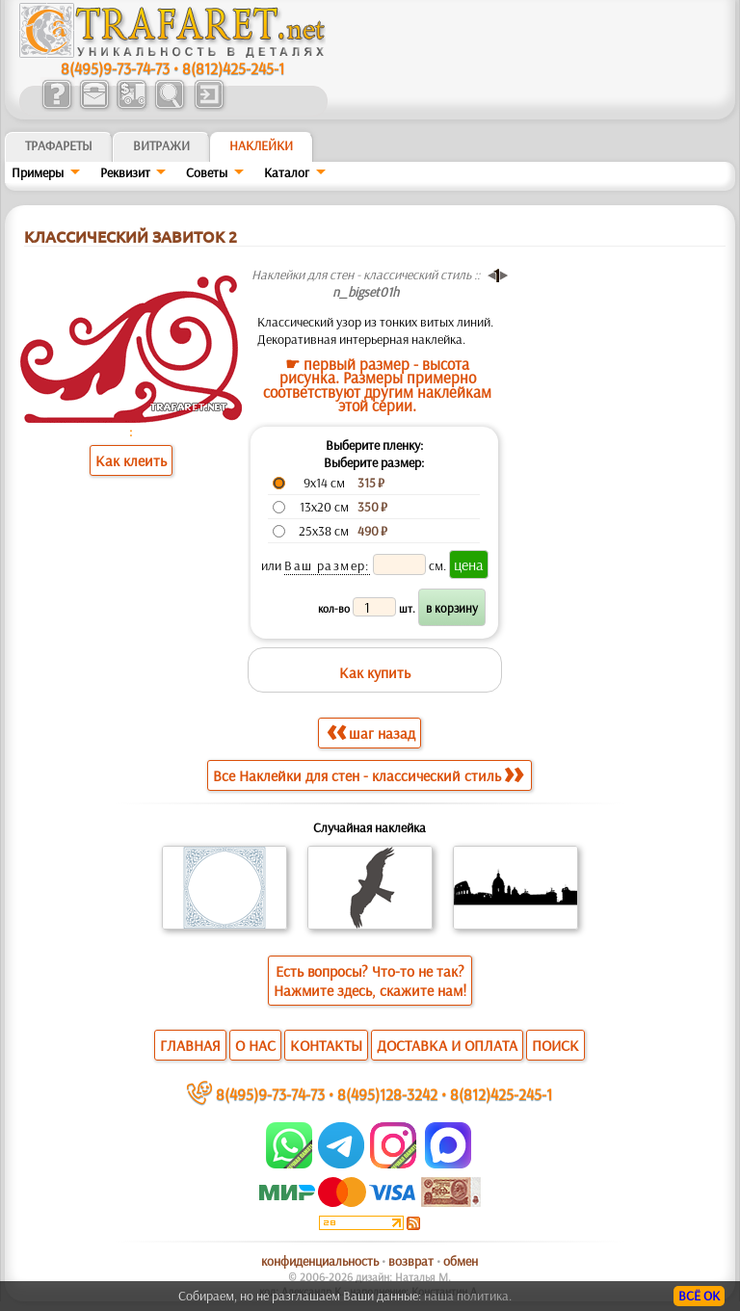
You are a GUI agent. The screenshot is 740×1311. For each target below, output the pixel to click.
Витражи (161, 145)
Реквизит (125, 172)
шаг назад (371, 732)
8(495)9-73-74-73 (115, 68)
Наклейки (261, 145)
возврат (411, 1261)
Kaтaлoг (286, 172)
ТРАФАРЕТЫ (58, 145)
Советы (206, 172)
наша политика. (468, 1295)
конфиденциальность (320, 1261)
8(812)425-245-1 (233, 68)
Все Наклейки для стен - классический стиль (368, 775)
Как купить (374, 672)
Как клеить (131, 460)
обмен (460, 1261)
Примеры (38, 172)
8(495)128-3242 (387, 1094)
